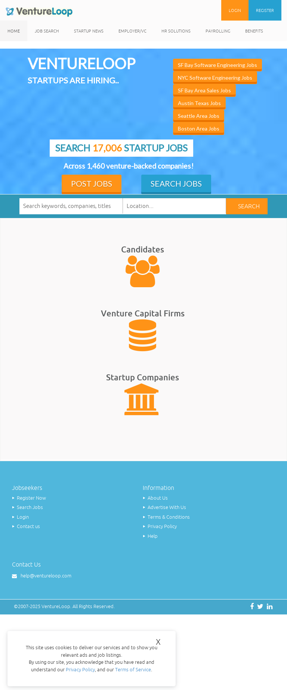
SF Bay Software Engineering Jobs (217, 65)
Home (13, 30)
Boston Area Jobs (198, 128)
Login (235, 10)
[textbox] (174, 206)
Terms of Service (133, 669)
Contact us (28, 526)
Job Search (47, 30)
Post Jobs (91, 183)
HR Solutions (176, 30)
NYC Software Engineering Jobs (215, 77)
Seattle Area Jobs (198, 116)
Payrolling (218, 30)
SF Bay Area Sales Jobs (204, 90)
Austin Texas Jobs (199, 103)
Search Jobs (176, 183)
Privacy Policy (162, 526)
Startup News (89, 30)
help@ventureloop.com (46, 576)
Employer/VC (132, 30)
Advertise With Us (167, 507)
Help (153, 536)
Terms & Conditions (169, 517)
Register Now (31, 498)
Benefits (254, 30)
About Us (158, 498)
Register (265, 10)
